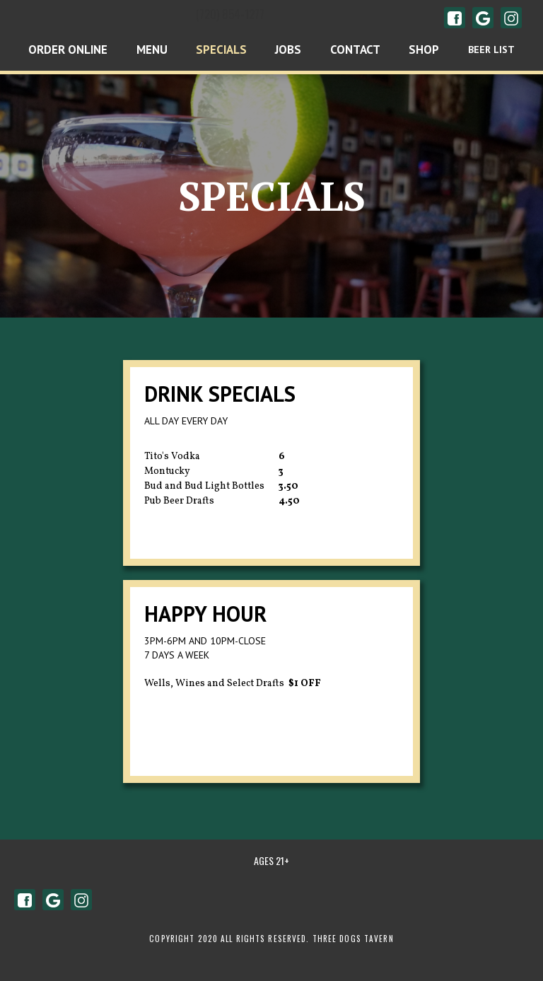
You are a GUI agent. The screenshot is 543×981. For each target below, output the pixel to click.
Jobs (288, 49)
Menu (152, 49)
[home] (135, 17)
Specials (221, 49)
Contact (355, 49)
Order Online (67, 49)
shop (424, 49)
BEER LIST (491, 49)
